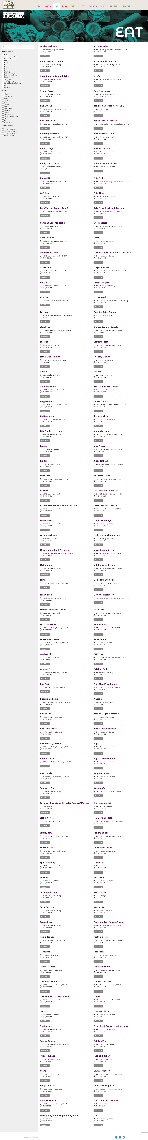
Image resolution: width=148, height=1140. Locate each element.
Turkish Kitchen (102, 1055)
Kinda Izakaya (101, 460)
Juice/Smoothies (8, 81)
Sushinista (99, 907)
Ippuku (43, 446)
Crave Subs (45, 267)
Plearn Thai (46, 713)
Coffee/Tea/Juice (8, 73)
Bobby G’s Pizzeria (49, 163)
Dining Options (7, 125)
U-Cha (43, 1070)
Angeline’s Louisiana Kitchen (55, 76)
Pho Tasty (45, 684)
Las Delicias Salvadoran (106, 490)
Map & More (44, 56)
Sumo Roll (99, 877)
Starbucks (99, 862)
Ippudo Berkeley (102, 431)
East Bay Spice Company (106, 312)
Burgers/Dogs (7, 77)
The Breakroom (102, 966)
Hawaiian (6, 104)
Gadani (44, 371)
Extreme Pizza (101, 341)
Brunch (5, 67)
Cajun (5, 98)
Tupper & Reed (47, 1055)
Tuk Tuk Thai (100, 1041)
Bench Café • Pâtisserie (105, 120)
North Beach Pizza (49, 639)
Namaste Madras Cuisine (53, 609)
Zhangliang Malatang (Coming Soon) (59, 1115)
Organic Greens (48, 669)
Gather (97, 371)
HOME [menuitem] (38, 6)
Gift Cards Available (9, 131)
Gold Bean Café (48, 386)
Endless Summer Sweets (106, 327)
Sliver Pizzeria (47, 847)
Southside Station (103, 847)
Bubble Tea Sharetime (105, 163)
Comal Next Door (49, 252)
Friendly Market (102, 356)
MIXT (42, 579)
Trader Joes (46, 1026)
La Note (44, 490)
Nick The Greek (48, 624)
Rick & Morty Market (51, 743)
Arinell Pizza (46, 91)
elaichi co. (45, 327)
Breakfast (6, 65)
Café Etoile (99, 178)
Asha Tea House (102, 91)
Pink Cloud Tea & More (105, 684)
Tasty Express (101, 937)
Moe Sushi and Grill (104, 579)
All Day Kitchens (102, 46)
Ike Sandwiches (101, 416)
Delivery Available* (9, 129)
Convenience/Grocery (10, 75)
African (5, 94)
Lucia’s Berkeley (48, 535)
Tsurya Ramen (47, 1041)
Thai (4, 120)
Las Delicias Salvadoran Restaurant (58, 505)
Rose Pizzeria (47, 758)
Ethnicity (5, 90)
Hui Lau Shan (47, 416)
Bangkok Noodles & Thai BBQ (109, 105)
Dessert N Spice (102, 282)
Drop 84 (44, 297)
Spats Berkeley (47, 862)
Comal (97, 237)
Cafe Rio (44, 193)
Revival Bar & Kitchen (105, 728)
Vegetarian (6, 87)
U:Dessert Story (102, 1070)
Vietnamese (7, 122)
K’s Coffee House (102, 475)
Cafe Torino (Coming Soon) (54, 208)
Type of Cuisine (7, 51)
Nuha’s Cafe (100, 639)
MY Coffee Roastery (104, 594)
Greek (5, 102)
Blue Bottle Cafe (102, 148)
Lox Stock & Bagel (103, 520)
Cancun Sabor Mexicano (52, 222)
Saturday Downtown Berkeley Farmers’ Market (64, 803)
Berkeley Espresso (49, 133)
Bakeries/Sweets (8, 59)
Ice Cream (6, 79)
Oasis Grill (45, 654)
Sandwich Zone (48, 788)
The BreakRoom (48, 981)
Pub (4, 118)
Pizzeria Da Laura (49, 698)
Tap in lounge (47, 937)
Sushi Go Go (100, 892)
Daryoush (45, 282)
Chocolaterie (100, 222)
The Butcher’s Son (103, 981)
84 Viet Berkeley (48, 46)
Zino (96, 1115)
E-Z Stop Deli (100, 297)
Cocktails (6, 71)
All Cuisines (6, 55)
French (5, 100)
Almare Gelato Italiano (52, 61)
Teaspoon (99, 951)
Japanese (6, 110)
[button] (119, 6)
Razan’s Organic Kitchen (106, 713)
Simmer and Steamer (104, 817)
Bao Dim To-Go (47, 120)
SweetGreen (46, 922)
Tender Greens (47, 966)
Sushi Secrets (47, 907)
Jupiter (43, 460)
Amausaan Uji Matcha (105, 61)
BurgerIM (45, 178)
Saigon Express (101, 773)
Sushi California (48, 892)
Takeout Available (9, 135)
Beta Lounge (46, 148)
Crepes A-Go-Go (102, 267)
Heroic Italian (101, 401)
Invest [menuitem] (126, 6)
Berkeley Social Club (104, 133)
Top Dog (44, 1011)
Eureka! (44, 341)
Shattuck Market (102, 803)
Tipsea (97, 996)
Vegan (5, 85)
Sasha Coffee (100, 788)
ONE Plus (98, 654)
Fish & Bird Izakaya (50, 356)
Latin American (8, 114)
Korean (5, 112)
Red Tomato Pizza (49, 728)
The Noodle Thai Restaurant (55, 996)
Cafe (4, 69)
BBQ (4, 61)
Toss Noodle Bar (102, 1011)
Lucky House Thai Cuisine (107, 535)
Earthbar (45, 312)
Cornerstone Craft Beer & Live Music (112, 252)
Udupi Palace (47, 1085)
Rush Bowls (46, 773)
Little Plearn (46, 520)
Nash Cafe (99, 609)
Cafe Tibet (99, 193)
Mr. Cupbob (46, 594)
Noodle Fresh (100, 624)
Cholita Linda (47, 237)
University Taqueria (104, 1085)
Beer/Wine (6, 63)
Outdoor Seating (8, 133)
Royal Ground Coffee (104, 758)
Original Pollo (101, 669)
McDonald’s (46, 565)
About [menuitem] (113, 6)
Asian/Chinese (7, 96)
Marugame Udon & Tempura (55, 550)
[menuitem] (47, 6)
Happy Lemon (47, 401)
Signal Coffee (47, 817)
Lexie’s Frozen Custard (105, 505)
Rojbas (97, 743)
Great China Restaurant (106, 386)
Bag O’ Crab (46, 105)
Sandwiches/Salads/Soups (11, 83)
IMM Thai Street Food (51, 431)
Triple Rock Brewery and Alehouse (111, 1026)
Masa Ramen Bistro (104, 550)
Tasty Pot (45, 951)
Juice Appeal (100, 446)
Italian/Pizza (7, 108)
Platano (98, 698)
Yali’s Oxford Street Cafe (106, 1100)
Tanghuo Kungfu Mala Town (108, 922)
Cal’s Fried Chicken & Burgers (109, 208)
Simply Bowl (46, 832)
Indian (5, 106)
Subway (44, 877)
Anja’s (97, 76)
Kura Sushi (45, 475)
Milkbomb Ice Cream (104, 565)
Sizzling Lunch (101, 832)
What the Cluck (48, 1100)
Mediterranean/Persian (11, 57)
